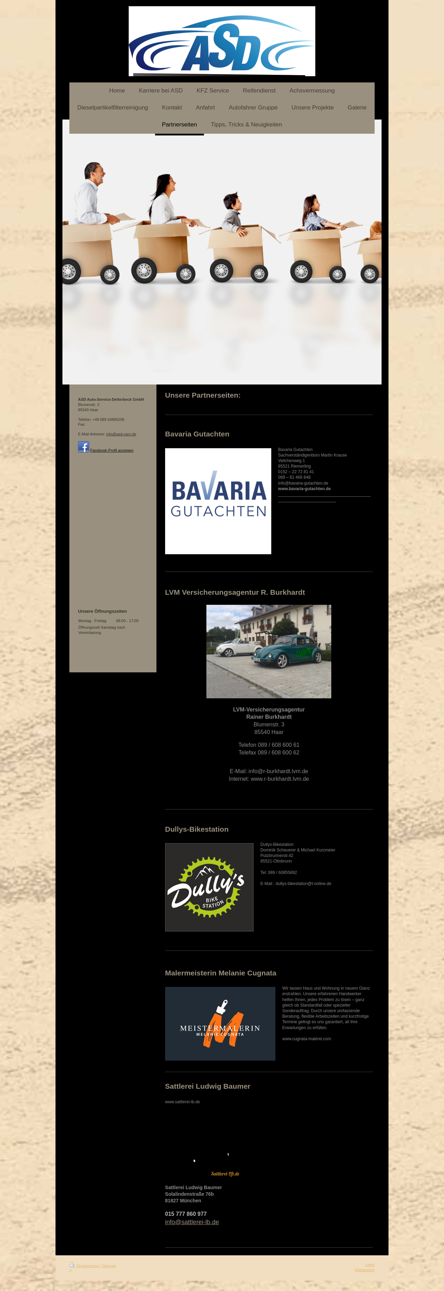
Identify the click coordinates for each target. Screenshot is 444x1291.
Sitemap (109, 1266)
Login (370, 1265)
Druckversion (84, 1266)
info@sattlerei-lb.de (192, 1222)
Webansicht (365, 1270)
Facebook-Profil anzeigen (112, 450)
